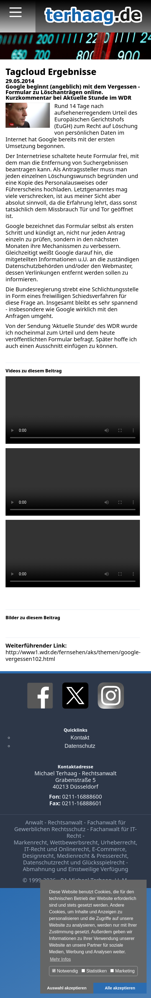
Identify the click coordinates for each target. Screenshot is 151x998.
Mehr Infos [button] (60, 959)
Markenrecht (30, 842)
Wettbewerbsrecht (74, 842)
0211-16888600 (82, 796)
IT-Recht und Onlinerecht (56, 849)
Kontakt (80, 737)
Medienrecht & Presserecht (92, 855)
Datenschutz (80, 746)
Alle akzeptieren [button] (120, 988)
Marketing (122, 971)
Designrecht (38, 855)
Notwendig (65, 971)
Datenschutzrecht (46, 862)
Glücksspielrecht (103, 862)
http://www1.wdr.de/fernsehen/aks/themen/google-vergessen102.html (73, 655)
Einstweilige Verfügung (98, 869)
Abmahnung (39, 869)
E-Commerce (108, 849)
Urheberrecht (118, 842)
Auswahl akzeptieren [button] (66, 988)
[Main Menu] (15, 12)
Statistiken (94, 971)
